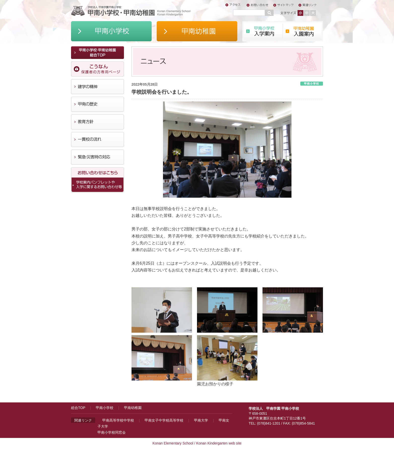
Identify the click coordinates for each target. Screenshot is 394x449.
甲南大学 (201, 420)
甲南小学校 (104, 408)
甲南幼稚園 (133, 408)
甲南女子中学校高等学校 (164, 420)
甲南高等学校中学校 (118, 420)
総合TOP (78, 408)
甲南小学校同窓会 (111, 432)
